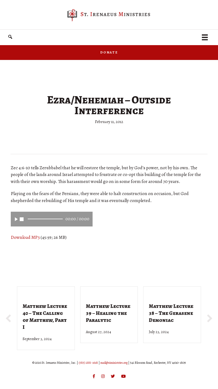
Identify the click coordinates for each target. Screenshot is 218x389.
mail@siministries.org (114, 363)
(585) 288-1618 (88, 363)
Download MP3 (25, 237)
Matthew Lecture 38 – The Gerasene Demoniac (171, 313)
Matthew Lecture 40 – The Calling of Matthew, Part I (45, 316)
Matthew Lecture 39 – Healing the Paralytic (108, 313)
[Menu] (205, 37)
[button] (10, 37)
